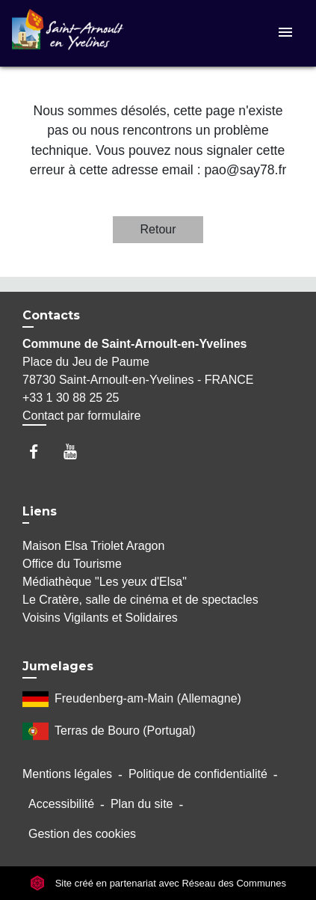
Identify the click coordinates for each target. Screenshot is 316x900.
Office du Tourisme (72, 563)
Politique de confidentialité (197, 774)
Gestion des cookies (82, 833)
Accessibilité (61, 804)
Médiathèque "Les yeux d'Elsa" (104, 581)
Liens (39, 511)
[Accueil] (68, 33)
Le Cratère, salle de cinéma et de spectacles (140, 599)
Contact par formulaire (81, 415)
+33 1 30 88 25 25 (70, 397)
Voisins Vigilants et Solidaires (100, 617)
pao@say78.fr (245, 169)
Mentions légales (67, 774)
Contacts (51, 315)
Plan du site (142, 804)
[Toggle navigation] (285, 33)
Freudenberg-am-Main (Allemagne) (131, 699)
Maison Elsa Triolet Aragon (93, 545)
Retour (158, 229)
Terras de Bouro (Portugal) (109, 731)
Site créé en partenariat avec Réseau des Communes (158, 883)
